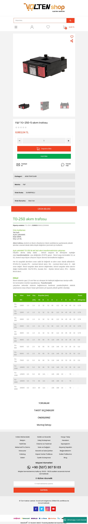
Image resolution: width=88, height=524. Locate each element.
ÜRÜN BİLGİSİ (44, 208)
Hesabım (65, 440)
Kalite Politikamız (65, 454)
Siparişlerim (65, 444)
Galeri (22, 458)
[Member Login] (32, 27)
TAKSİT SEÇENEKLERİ (44, 410)
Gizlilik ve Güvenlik (44, 437)
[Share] (71, 40)
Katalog (23, 454)
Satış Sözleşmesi (44, 440)
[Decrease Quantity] (19, 141)
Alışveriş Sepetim (65, 447)
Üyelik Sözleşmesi (44, 458)
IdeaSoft (24, 523)
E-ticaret (32, 523)
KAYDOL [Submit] (44, 490)
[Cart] (68, 27)
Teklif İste (22, 444)
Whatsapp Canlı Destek (75, 520)
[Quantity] (44, 140)
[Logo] (44, 8)
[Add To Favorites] (71, 36)
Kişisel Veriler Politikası (44, 454)
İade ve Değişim (44, 447)
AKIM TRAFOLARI (31, 176)
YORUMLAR (44, 403)
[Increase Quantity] (68, 141)
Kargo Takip (65, 437)
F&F (24, 184)
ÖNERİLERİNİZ (44, 417)
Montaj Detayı (44, 424)
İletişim (22, 440)
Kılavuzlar (22, 451)
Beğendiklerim (65, 451)
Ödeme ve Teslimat (43, 444)
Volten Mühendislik (22, 437)
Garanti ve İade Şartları (44, 451)
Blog (65, 458)
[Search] (40, 20)
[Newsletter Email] (44, 483)
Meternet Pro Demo (22, 447)
